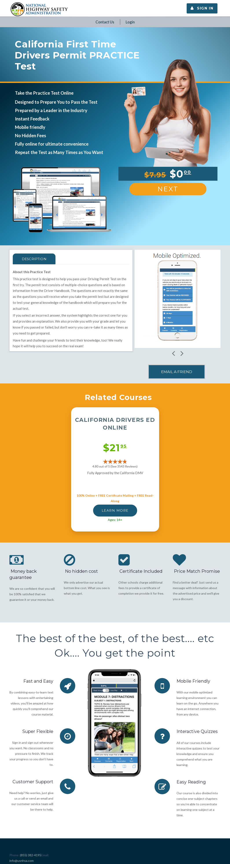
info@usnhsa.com (21, 860)
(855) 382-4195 (30, 855)
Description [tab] (35, 259)
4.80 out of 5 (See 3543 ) (115, 466)
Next (168, 189)
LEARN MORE (115, 510)
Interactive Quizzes (197, 731)
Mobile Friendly (193, 681)
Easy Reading (191, 781)
